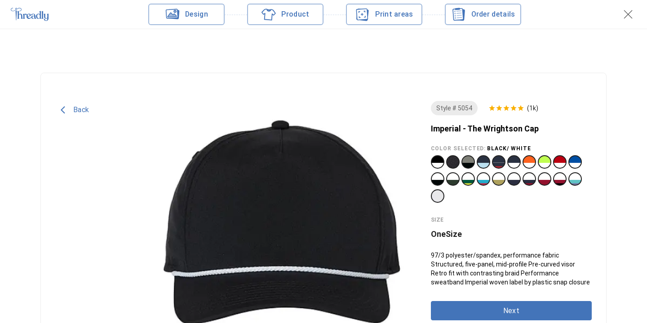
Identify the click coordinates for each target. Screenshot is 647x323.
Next (511, 310)
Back (75, 109)
